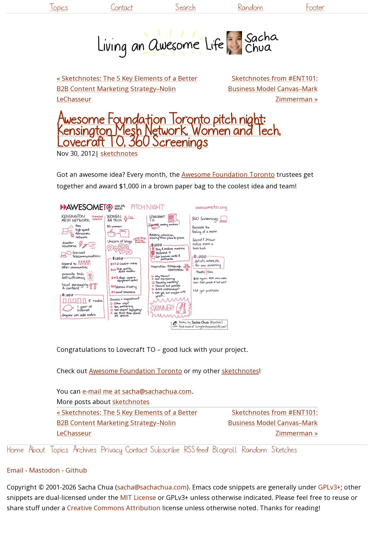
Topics (58, 8)
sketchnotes (119, 153)
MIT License (138, 497)
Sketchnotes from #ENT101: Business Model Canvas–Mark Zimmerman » (273, 88)
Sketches (284, 450)
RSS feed (196, 450)
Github (76, 470)
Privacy (111, 450)
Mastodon (44, 470)
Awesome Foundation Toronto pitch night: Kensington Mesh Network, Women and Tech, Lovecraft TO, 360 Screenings (169, 131)
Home (15, 450)
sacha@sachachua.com (152, 487)
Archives (84, 450)
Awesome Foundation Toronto (228, 174)
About (36, 450)
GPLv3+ (329, 487)
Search (185, 8)
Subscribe (164, 450)
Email (15, 470)
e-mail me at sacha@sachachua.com (137, 391)
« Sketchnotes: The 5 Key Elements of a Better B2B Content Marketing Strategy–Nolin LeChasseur (127, 88)
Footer (315, 8)
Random (250, 8)
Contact (122, 8)
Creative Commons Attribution (113, 507)
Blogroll (225, 450)
